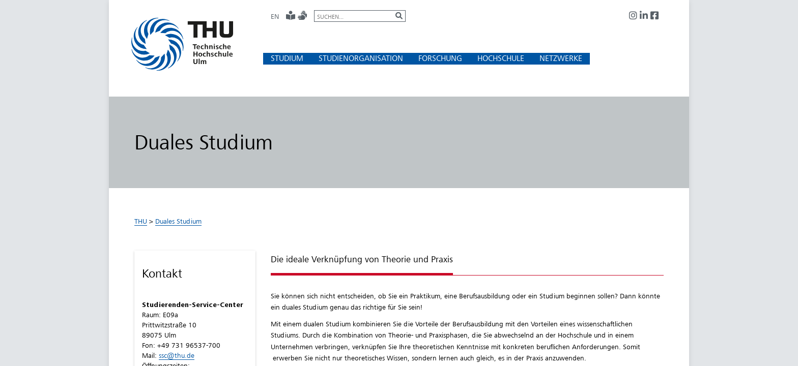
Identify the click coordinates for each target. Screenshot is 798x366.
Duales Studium (178, 221)
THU (140, 221)
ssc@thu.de (176, 355)
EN (275, 16)
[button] (287, 58)
